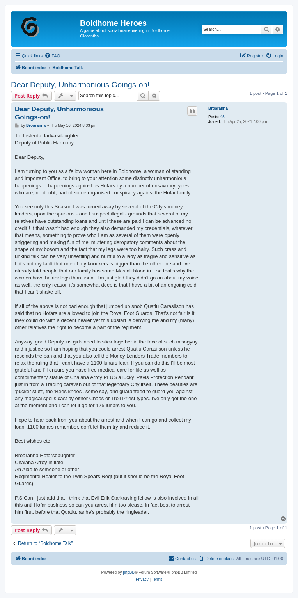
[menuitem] (52, 56)
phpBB (129, 572)
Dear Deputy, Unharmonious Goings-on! (80, 84)
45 (222, 117)
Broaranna (218, 108)
